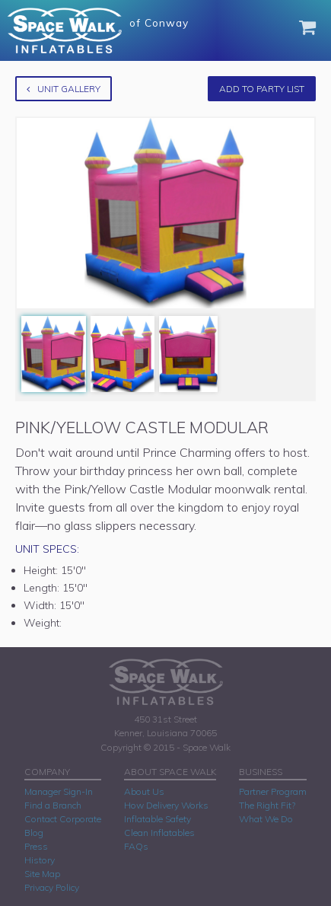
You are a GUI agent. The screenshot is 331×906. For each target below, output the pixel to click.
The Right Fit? (267, 805)
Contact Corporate (62, 819)
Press (36, 846)
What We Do (266, 819)
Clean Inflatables (159, 832)
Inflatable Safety (157, 819)
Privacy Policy (51, 887)
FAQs (136, 846)
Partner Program (273, 791)
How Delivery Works (166, 805)
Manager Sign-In (58, 791)
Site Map (42, 873)
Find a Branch (52, 805)
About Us (144, 791)
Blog (33, 832)
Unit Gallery (63, 88)
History (39, 860)
